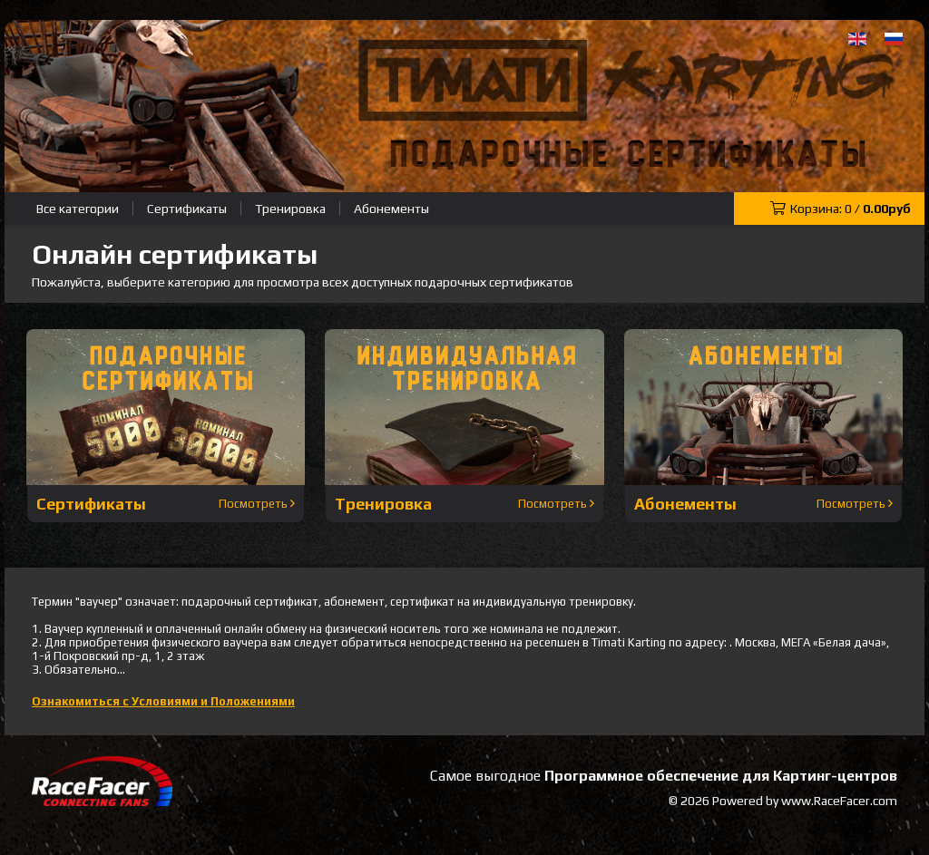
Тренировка (290, 208)
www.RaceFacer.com (839, 800)
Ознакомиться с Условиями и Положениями (163, 701)
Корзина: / (840, 208)
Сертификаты (187, 208)
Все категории (77, 208)
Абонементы (391, 208)
